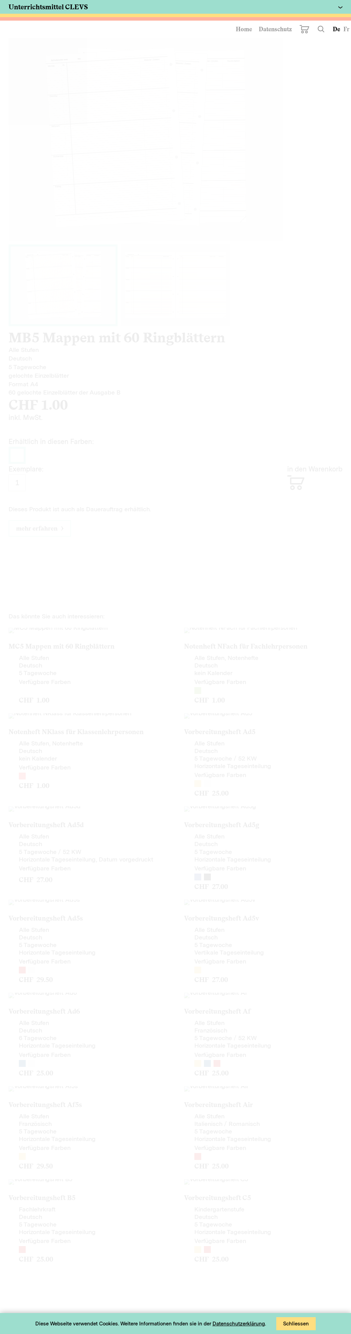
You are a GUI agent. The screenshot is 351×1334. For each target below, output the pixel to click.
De (336, 29)
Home (244, 29)
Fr (346, 29)
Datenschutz (275, 29)
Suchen (321, 29)
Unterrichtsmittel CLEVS (48, 7)
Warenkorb (304, 29)
